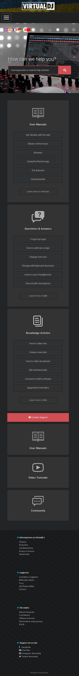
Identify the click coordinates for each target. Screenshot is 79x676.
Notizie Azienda (26, 612)
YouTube (24, 650)
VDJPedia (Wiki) (26, 586)
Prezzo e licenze (26, 551)
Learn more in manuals (38, 191)
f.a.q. (21, 583)
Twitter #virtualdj (28, 656)
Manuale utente (26, 580)
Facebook (25, 647)
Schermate (24, 554)
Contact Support (38, 417)
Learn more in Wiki (38, 400)
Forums (22, 589)
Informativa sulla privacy (31, 621)
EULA (21, 624)
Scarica (22, 542)
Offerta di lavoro (27, 618)
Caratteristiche (26, 548)
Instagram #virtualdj (30, 653)
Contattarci (24, 615)
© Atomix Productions (39, 673)
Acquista (23, 545)
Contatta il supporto (28, 577)
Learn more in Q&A (38, 296)
